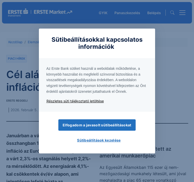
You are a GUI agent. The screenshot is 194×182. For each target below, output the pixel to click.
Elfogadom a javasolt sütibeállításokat (97, 125)
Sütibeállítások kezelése (98, 140)
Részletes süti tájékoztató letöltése (75, 101)
